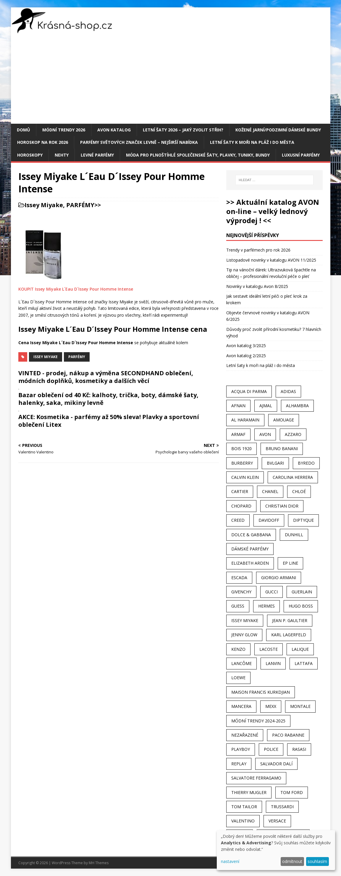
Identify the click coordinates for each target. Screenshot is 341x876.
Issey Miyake (44, 205)
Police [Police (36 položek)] (271, 749)
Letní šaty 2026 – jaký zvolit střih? (183, 130)
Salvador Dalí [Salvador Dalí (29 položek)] (276, 763)
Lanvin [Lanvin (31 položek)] (273, 663)
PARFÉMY (80, 205)
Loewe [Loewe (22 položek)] (238, 677)
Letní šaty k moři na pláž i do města (252, 142)
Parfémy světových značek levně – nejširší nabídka (139, 142)
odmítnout (292, 861)
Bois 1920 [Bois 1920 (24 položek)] (241, 448)
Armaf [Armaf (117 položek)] (238, 434)
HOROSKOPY (30, 155)
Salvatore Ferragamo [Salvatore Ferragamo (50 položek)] (256, 778)
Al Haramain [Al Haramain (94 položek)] (245, 420)
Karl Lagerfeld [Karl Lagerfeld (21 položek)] (288, 634)
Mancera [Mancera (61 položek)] (241, 706)
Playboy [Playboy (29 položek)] (240, 749)
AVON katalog (114, 130)
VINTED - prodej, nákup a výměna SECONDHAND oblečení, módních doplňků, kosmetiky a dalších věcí (105, 377)
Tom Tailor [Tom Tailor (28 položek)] (244, 806)
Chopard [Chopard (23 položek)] (241, 506)
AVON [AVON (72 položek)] (265, 434)
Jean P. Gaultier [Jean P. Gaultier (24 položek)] (289, 620)
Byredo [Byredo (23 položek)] (306, 463)
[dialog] (276, 850)
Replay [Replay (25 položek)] (238, 763)
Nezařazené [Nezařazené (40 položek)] (244, 735)
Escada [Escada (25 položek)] (239, 577)
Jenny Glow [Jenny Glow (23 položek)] (244, 634)
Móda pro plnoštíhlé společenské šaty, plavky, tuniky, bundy (198, 155)
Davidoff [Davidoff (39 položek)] (268, 520)
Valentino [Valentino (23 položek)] (243, 821)
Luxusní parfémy (301, 155)
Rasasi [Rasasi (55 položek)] (299, 749)
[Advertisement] (170, 79)
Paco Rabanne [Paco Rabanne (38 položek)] (288, 735)
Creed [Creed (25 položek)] (238, 520)
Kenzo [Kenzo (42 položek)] (238, 649)
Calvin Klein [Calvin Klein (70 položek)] (245, 477)
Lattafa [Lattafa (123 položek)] (304, 663)
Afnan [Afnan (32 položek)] (238, 405)
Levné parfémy (97, 155)
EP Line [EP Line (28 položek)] (290, 563)
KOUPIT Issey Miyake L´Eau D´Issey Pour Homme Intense (75, 289)
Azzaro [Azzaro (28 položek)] (293, 434)
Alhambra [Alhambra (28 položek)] (297, 405)
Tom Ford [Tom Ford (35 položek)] (291, 792)
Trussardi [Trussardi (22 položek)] (282, 806)
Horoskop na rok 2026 (42, 142)
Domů (23, 130)
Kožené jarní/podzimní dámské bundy (278, 130)
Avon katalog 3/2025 (246, 345)
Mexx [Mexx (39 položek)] (270, 706)
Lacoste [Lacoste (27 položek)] (268, 649)
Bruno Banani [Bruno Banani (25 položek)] (282, 448)
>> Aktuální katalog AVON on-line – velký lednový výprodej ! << (272, 211)
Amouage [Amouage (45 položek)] (283, 420)
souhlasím (317, 861)
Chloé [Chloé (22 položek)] (299, 491)
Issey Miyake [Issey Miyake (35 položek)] (244, 620)
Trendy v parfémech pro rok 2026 (258, 250)
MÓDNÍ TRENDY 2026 (63, 130)
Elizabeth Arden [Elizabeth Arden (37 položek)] (250, 563)
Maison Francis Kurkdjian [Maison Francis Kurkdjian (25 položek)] (260, 692)
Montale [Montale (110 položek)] (300, 706)
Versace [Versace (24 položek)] (277, 821)
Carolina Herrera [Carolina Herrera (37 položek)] (293, 477)
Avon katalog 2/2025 (246, 355)
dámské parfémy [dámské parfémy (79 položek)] (250, 549)
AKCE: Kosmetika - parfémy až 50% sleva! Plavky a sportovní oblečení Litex (108, 421)
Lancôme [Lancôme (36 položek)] (241, 663)
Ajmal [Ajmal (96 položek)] (265, 405)
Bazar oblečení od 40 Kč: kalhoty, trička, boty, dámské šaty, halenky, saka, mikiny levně (108, 399)
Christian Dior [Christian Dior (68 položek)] (281, 506)
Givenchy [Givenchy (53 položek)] (241, 592)
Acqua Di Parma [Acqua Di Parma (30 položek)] (249, 391)
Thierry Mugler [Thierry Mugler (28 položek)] (248, 792)
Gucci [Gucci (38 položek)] (271, 592)
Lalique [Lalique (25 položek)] (300, 649)
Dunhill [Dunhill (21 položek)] (294, 534)
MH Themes (99, 862)
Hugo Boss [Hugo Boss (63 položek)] (301, 606)
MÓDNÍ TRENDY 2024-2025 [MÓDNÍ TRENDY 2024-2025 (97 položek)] (258, 721)
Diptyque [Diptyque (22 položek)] (303, 520)
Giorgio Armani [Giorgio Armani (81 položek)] (278, 577)
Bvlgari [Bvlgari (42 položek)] (275, 463)
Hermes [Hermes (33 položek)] (266, 606)
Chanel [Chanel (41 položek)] (270, 491)
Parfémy (76, 356)
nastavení (230, 861)
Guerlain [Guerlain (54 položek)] (302, 592)
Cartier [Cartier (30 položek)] (239, 491)
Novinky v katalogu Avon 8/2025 (257, 286)
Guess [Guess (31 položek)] (237, 606)
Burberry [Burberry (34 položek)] (242, 463)
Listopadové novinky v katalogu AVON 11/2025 (271, 260)
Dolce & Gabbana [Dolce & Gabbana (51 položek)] (251, 534)
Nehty (62, 155)
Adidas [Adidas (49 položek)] (288, 391)
